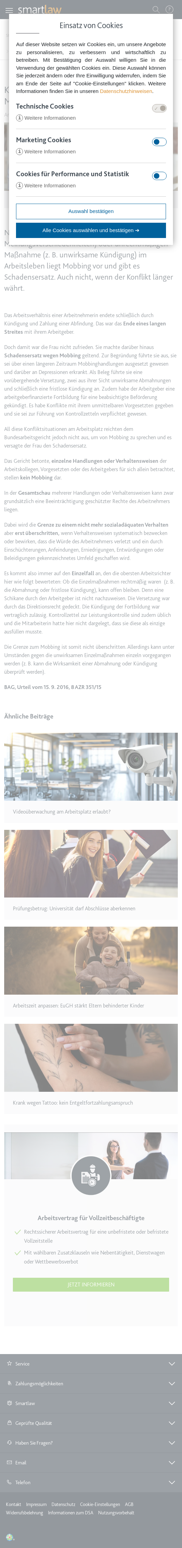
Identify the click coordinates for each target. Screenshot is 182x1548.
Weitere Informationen (46, 118)
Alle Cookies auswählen (91, 231)
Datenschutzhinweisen (126, 91)
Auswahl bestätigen (90, 212)
